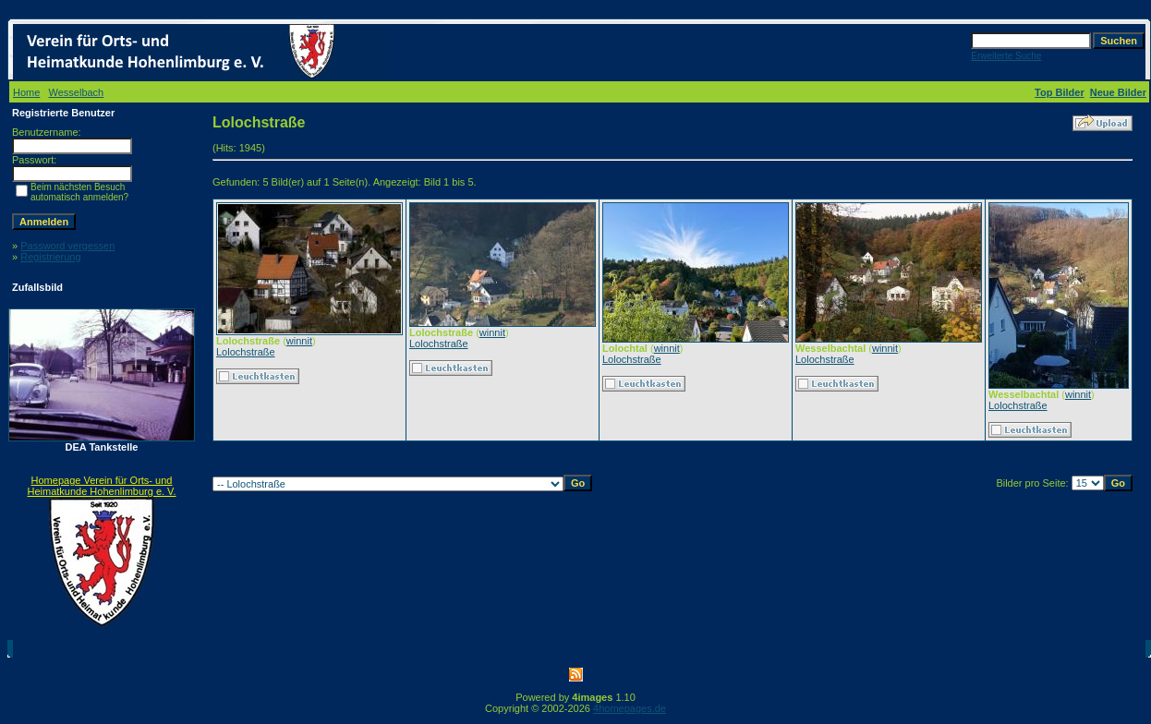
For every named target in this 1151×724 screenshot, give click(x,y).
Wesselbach (76, 92)
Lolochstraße (245, 351)
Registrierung (50, 256)
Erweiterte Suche (1006, 56)
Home (26, 92)
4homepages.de (629, 708)
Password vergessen (67, 245)
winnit (299, 340)
